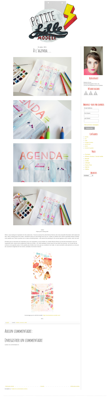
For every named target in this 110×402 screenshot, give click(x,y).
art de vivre (87, 144)
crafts (25, 322)
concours (22, 322)
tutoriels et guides (89, 148)
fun (86, 138)
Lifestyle (87, 163)
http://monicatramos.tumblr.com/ (51, 315)
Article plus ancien (75, 386)
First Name (87, 113)
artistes (17, 322)
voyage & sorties (89, 142)
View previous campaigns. (91, 125)
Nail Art (87, 167)
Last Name (87, 118)
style (86, 140)
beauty (86, 136)
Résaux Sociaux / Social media (94, 156)
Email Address (88, 108)
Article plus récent (9, 386)
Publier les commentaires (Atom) (19, 389)
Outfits (87, 160)
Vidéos (87, 169)
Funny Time (88, 165)
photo (86, 146)
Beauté (87, 158)
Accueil (42, 386)
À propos (87, 154)
